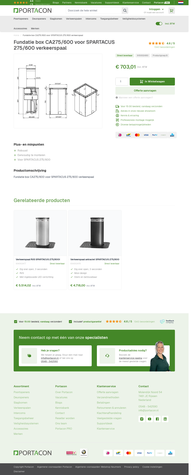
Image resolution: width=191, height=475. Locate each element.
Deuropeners (39, 18)
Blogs (56, 2)
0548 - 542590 (49, 361)
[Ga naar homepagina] (32, 10)
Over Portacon (63, 392)
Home (16, 35)
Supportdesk (112, 2)
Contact (146, 2)
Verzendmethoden (108, 397)
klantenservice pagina (130, 358)
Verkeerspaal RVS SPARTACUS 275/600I (38, 259)
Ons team (61, 423)
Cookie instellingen (152, 466)
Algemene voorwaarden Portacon (54, 466)
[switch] (159, 23)
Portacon (61, 386)
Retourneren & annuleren (111, 408)
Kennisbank (81, 2)
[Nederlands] (180, 3)
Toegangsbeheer (109, 18)
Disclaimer (19, 471)
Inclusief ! (87, 321)
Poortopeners (21, 18)
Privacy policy (131, 466)
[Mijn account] (154, 10)
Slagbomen (56, 18)
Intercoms (91, 18)
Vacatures (96, 2)
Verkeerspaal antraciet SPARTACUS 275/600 (94, 259)
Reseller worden (65, 418)
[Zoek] (125, 10)
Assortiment (21, 386)
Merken (35, 28)
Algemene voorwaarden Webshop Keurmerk (98, 466)
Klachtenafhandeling (109, 413)
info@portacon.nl (50, 358)
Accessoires (20, 28)
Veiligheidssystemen (133, 18)
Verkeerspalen (74, 18)
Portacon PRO (63, 428)
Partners (67, 2)
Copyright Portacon (24, 466)
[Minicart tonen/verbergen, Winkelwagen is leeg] (171, 10)
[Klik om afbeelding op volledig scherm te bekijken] (58, 91)
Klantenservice (131, 2)
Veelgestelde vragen (109, 418)
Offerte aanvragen (107, 392)
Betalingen (103, 402)
